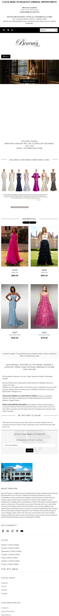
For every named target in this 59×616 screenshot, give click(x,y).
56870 (44, 270)
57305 (14, 270)
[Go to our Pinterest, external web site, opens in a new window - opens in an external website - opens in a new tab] (17, 528)
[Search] (49, 30)
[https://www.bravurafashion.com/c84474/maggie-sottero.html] (29, 72)
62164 (44, 332)
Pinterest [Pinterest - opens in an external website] (4, 587)
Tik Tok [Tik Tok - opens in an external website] (3, 583)
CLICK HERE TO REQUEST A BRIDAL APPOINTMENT (29, 2)
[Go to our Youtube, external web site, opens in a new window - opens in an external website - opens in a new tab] (22, 528)
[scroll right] (33, 222)
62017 (14, 332)
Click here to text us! (29, 12)
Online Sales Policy (7, 608)
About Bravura (6, 611)
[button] (6, 72)
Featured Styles (29, 219)
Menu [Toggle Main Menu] (5, 56)
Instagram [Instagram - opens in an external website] (4, 580)
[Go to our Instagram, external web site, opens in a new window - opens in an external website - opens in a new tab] (7, 528)
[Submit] (56, 30)
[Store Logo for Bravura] (29, 43)
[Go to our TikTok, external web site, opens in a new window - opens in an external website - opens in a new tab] (12, 527)
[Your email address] (29, 442)
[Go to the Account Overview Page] (12, 30)
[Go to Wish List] (8, 30)
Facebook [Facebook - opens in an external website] (4, 590)
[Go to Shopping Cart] (4, 30)
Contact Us (4, 604)
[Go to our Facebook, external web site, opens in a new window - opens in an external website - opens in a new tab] (3, 528)
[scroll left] (25, 222)
